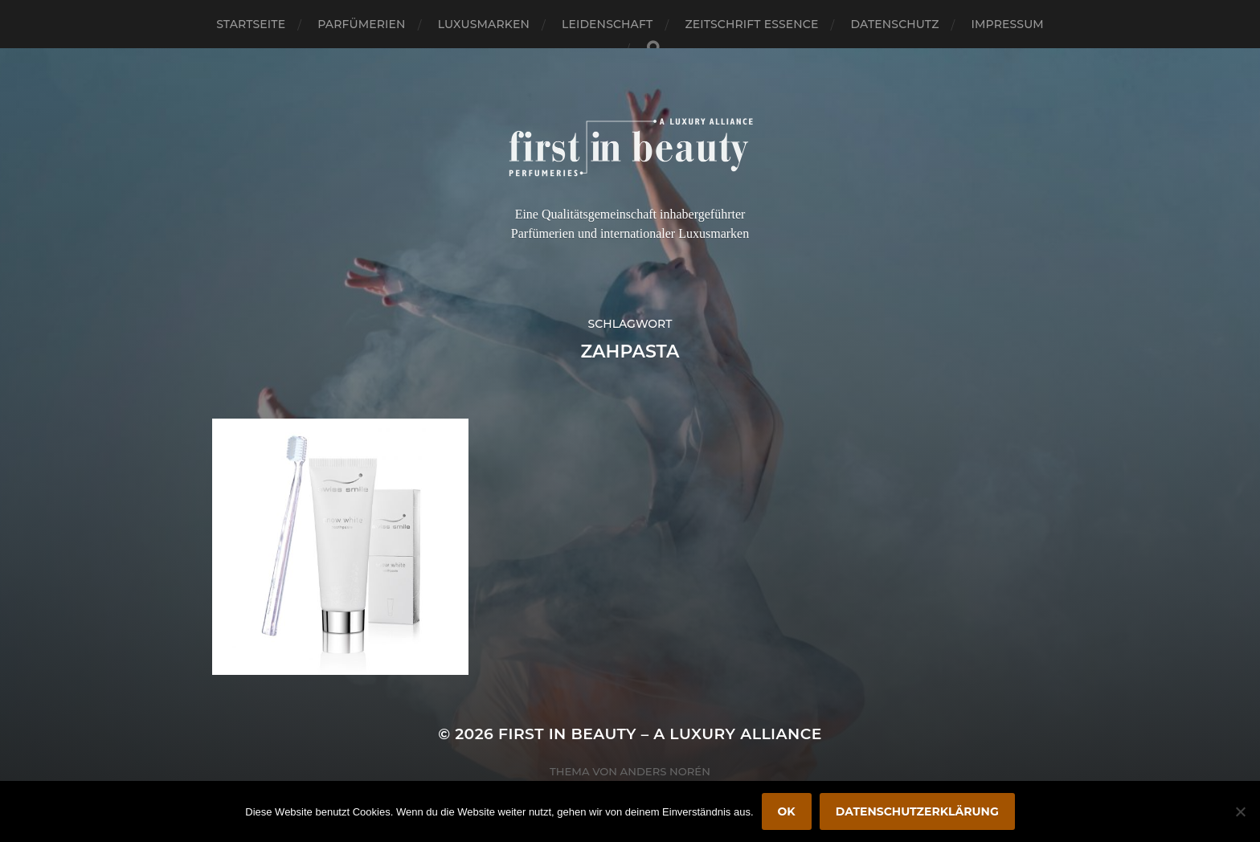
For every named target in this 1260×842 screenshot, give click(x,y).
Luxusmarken (484, 24)
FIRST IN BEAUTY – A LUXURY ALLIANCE (660, 734)
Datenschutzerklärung (917, 811)
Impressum (1008, 24)
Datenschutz (895, 24)
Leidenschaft (607, 24)
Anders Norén (665, 771)
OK (787, 811)
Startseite (250, 24)
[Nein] (1240, 811)
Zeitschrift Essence (751, 24)
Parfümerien (361, 24)
